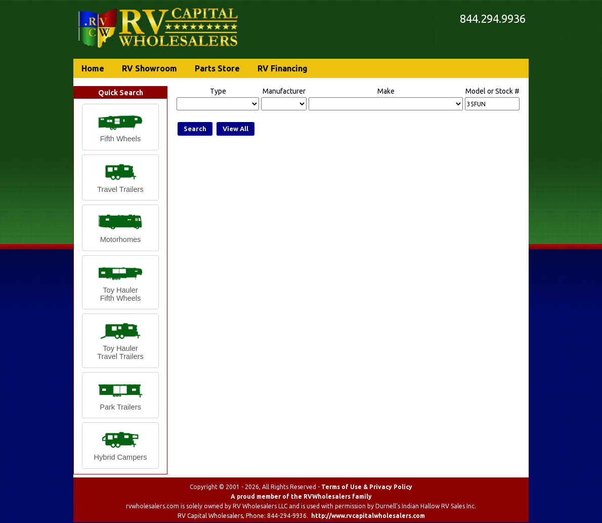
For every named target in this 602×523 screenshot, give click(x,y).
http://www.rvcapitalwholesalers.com (368, 515)
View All (235, 128)
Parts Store (217, 68)
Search (195, 128)
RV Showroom (149, 68)
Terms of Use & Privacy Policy (366, 487)
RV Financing (282, 68)
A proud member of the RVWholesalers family (301, 496)
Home (92, 68)
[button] (120, 127)
